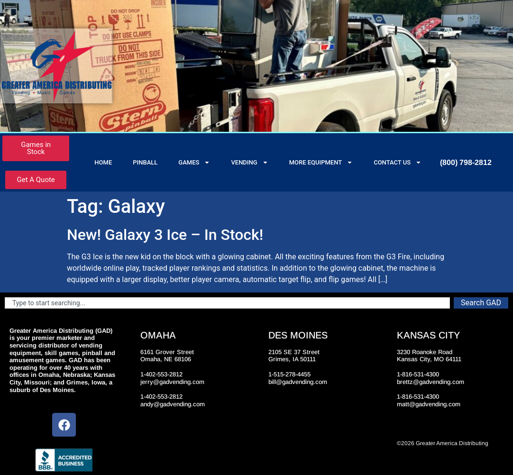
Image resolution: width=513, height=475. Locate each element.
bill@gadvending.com (297, 381)
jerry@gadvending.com (172, 381)
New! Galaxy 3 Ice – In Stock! (165, 235)
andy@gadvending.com (172, 404)
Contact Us (397, 162)
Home (103, 162)
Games (194, 162)
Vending (249, 162)
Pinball (145, 162)
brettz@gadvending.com (430, 381)
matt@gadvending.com (428, 404)
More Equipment (321, 162)
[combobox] (227, 303)
